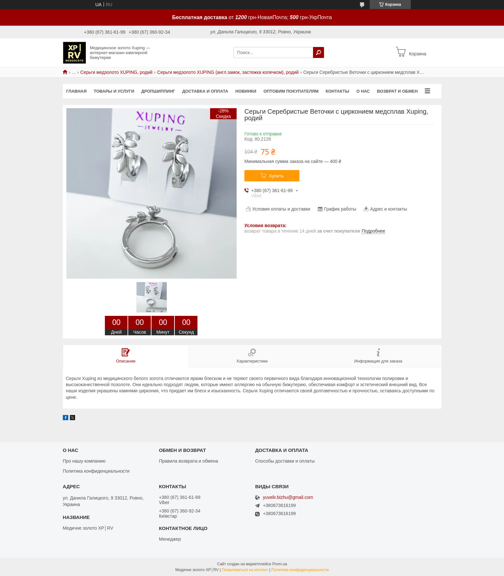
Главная (76, 91)
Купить (276, 176)
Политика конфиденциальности (96, 471)
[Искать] (318, 52)
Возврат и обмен (397, 91)
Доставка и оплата (205, 91)
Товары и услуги (114, 91)
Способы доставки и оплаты (285, 461)
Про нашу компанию (84, 461)
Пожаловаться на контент (245, 570)
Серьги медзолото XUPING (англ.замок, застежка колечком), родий (228, 72)
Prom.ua (279, 564)
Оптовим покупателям (291, 91)
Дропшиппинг (158, 91)
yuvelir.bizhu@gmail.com (288, 497)
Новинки (245, 91)
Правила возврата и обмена (188, 461)
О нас (363, 91)
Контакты (337, 91)
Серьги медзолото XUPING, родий (116, 72)
